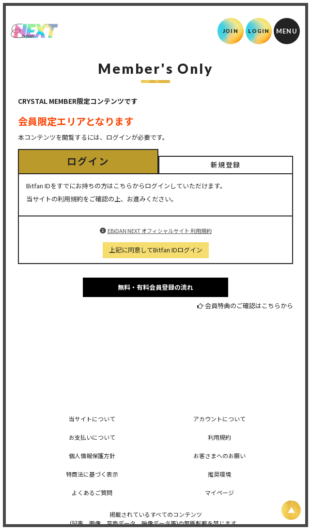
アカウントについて (219, 418)
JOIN (230, 31)
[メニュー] (287, 31)
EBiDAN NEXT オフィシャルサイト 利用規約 (160, 230)
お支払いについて (92, 437)
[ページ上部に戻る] (291, 510)
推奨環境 (219, 474)
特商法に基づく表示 (92, 474)
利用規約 (219, 437)
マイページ (219, 492)
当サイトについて (92, 418)
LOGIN (259, 31)
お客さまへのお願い (219, 455)
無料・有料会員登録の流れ (155, 287)
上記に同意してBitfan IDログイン (155, 249)
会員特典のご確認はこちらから (249, 305)
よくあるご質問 (92, 492)
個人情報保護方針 (92, 455)
